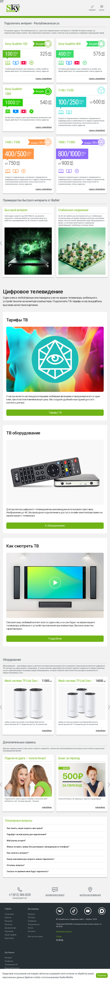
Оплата (30, 928)
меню (101, 8)
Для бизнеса (9, 952)
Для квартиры (33, 909)
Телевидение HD (11, 964)
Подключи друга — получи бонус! (25, 758)
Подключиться (34, 924)
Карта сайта (9, 938)
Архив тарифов (10, 935)
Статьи (59, 936)
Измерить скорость (64, 931)
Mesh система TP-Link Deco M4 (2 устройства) (33, 681)
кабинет (92, 8)
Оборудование (12, 659)
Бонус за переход (69, 758)
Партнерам (9, 931)
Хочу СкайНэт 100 (16, 44)
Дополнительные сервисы (19, 742)
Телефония (32, 921)
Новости (8, 917)
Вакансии (8, 921)
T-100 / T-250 (65, 90)
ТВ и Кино (31, 917)
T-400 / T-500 (12, 142)
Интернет (31, 914)
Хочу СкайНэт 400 (69, 44)
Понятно (101, 975)
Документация (10, 928)
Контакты (8, 924)
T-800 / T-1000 (66, 142)
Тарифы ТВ (55, 412)
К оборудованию (55, 525)
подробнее (47, 730)
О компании (9, 914)
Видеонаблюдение (12, 968)
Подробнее (55, 638)
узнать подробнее (44, 78)
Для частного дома (35, 936)
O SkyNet (8, 909)
